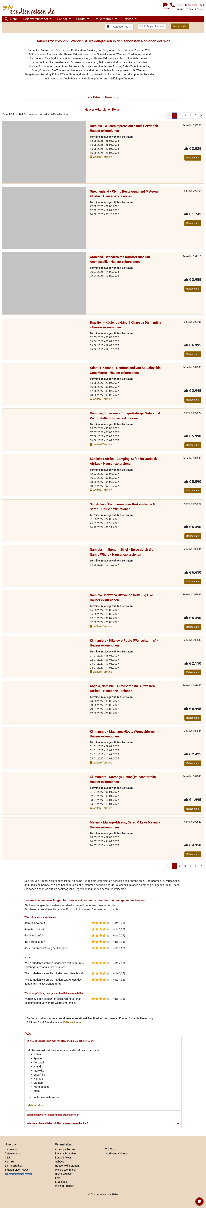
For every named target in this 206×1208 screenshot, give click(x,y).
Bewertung (111, 97)
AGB (7, 1157)
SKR (57, 1177)
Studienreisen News (17, 1169)
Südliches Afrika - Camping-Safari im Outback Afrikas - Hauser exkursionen (123, 461)
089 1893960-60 (190, 5)
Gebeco (59, 1161)
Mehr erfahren (36, 1105)
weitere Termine (101, 156)
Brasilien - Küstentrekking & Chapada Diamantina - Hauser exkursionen (125, 325)
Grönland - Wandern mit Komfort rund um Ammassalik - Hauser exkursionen (120, 259)
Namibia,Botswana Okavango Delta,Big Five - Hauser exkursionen (122, 597)
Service (128, 19)
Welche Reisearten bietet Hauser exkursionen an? (103, 1114)
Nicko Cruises (63, 1173)
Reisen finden (180, 26)
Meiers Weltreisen (66, 1169)
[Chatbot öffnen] (199, 1201)
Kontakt (9, 1161)
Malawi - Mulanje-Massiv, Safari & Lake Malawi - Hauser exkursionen (125, 824)
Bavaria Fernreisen (66, 1153)
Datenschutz (12, 1153)
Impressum (11, 1149)
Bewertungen (72, 1022)
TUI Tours (111, 1149)
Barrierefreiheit (13, 1165)
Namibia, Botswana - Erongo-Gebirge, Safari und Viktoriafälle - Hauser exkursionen (125, 415)
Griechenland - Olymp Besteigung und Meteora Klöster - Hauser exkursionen (124, 194)
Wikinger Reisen (64, 1185)
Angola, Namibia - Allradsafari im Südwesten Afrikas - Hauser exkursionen (122, 688)
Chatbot (166, 8)
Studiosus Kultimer (116, 1153)
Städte (81, 19)
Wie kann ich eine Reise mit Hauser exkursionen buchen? (103, 1123)
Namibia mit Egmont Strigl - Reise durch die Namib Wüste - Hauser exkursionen (121, 552)
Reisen (94, 97)
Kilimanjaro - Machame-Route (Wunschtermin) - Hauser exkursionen (125, 734)
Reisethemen (104, 19)
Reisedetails (192, 157)
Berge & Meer (63, 1157)
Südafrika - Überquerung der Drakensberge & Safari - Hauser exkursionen (122, 506)
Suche (11, 19)
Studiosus (61, 1181)
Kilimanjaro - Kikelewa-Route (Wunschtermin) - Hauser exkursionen (124, 643)
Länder (62, 19)
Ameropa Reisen (65, 1149)
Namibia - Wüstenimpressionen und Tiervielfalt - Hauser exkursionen (125, 128)
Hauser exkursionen (67, 1165)
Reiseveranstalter (36, 19)
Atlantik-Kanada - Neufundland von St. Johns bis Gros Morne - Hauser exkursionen (125, 370)
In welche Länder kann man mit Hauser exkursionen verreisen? (103, 1041)
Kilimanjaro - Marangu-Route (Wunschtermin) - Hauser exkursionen (124, 779)
